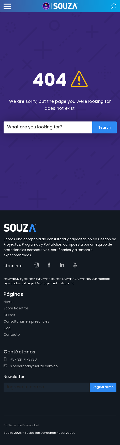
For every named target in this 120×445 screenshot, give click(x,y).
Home (9, 301)
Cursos (9, 315)
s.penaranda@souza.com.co (31, 366)
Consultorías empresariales (26, 321)
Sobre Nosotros (16, 308)
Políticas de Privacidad (21, 425)
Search (113, 7)
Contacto (12, 334)
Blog (7, 328)
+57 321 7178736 (20, 359)
